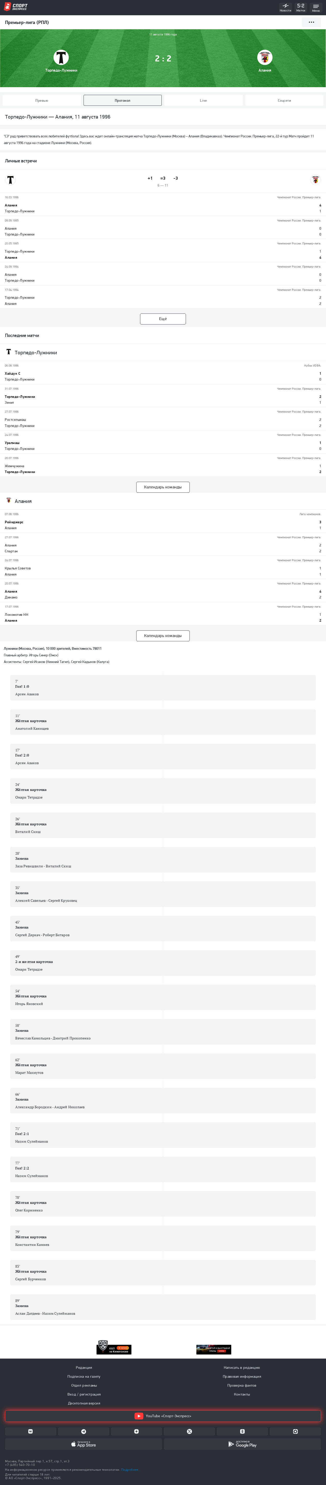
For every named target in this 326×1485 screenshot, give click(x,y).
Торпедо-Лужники (61, 70)
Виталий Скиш (28, 831)
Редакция (84, 1367)
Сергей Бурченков (30, 1279)
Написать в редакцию (242, 1367)
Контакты (242, 1394)
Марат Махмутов (29, 1072)
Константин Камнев (32, 1244)
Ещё (163, 318)
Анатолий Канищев (32, 728)
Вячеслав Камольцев (32, 1038)
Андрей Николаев (69, 1107)
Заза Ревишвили (29, 866)
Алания (265, 70)
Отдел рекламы (84, 1385)
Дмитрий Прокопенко (72, 1038)
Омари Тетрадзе (29, 797)
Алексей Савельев (30, 900)
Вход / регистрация (84, 1394)
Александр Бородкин (33, 1107)
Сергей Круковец (62, 900)
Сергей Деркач (27, 935)
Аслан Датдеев (27, 1313)
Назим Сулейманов (31, 1141)
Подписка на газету (83, 1376)
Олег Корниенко (29, 1210)
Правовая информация (242, 1376)
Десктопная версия (84, 1403)
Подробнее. (130, 1469)
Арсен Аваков (27, 694)
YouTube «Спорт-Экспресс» (162, 1416)
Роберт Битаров (56, 935)
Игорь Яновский (29, 1003)
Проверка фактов (241, 1385)
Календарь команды (163, 487)
